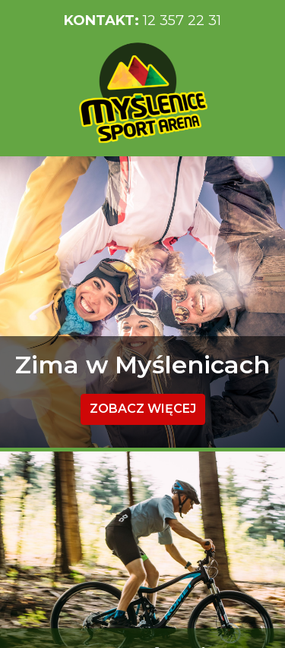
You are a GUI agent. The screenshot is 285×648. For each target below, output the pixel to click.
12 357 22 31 (142, 20)
